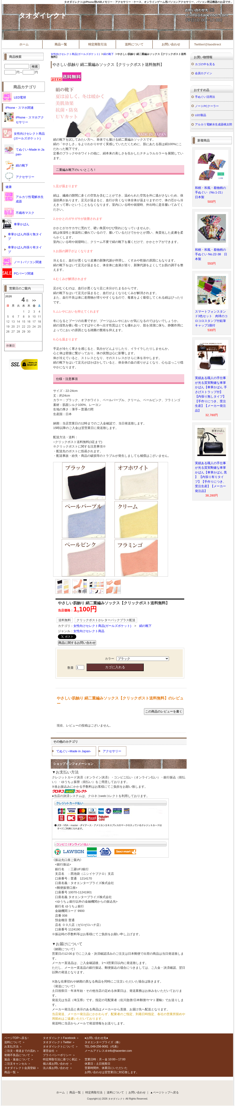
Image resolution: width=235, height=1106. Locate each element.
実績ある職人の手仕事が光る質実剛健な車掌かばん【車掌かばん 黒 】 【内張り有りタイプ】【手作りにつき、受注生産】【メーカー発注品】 (211, 477)
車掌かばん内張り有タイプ (25, 250)
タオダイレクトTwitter (57, 1042)
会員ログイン (203, 73)
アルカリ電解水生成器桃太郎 (213, 124)
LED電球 (14, 97)
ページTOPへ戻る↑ (16, 1038)
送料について (134, 44)
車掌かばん (15, 224)
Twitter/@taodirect (207, 44)
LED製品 (200, 115)
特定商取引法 (97, 44)
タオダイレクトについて (58, 1046)
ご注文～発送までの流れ (20, 1050)
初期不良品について (17, 1055)
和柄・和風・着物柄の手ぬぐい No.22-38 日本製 (211, 254)
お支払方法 (11, 1046)
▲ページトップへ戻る (164, 1092)
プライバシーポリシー (57, 1055)
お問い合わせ (171, 44)
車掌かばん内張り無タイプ (25, 236)
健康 (8, 187)
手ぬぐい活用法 (205, 96)
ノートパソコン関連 (22, 261)
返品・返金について (17, 1059)
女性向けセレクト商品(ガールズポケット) (75, 54)
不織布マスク (19, 212)
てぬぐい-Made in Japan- (73, 751)
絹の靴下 (108, 54)
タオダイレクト (43, 15)
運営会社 (48, 1050)
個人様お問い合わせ (56, 1063)
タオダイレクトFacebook (59, 1038)
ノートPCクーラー (207, 106)
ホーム (24, 44)
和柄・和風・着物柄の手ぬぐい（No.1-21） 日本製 (211, 192)
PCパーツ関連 (18, 273)
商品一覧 (61, 44)
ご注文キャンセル (15, 1063)
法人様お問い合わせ (56, 1068)
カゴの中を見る (205, 64)
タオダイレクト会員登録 (20, 1068)
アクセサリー (112, 751)
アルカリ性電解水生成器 (24, 197)
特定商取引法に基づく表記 (60, 1059)
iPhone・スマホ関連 (19, 107)
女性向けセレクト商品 (88, 631)
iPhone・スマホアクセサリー (24, 118)
